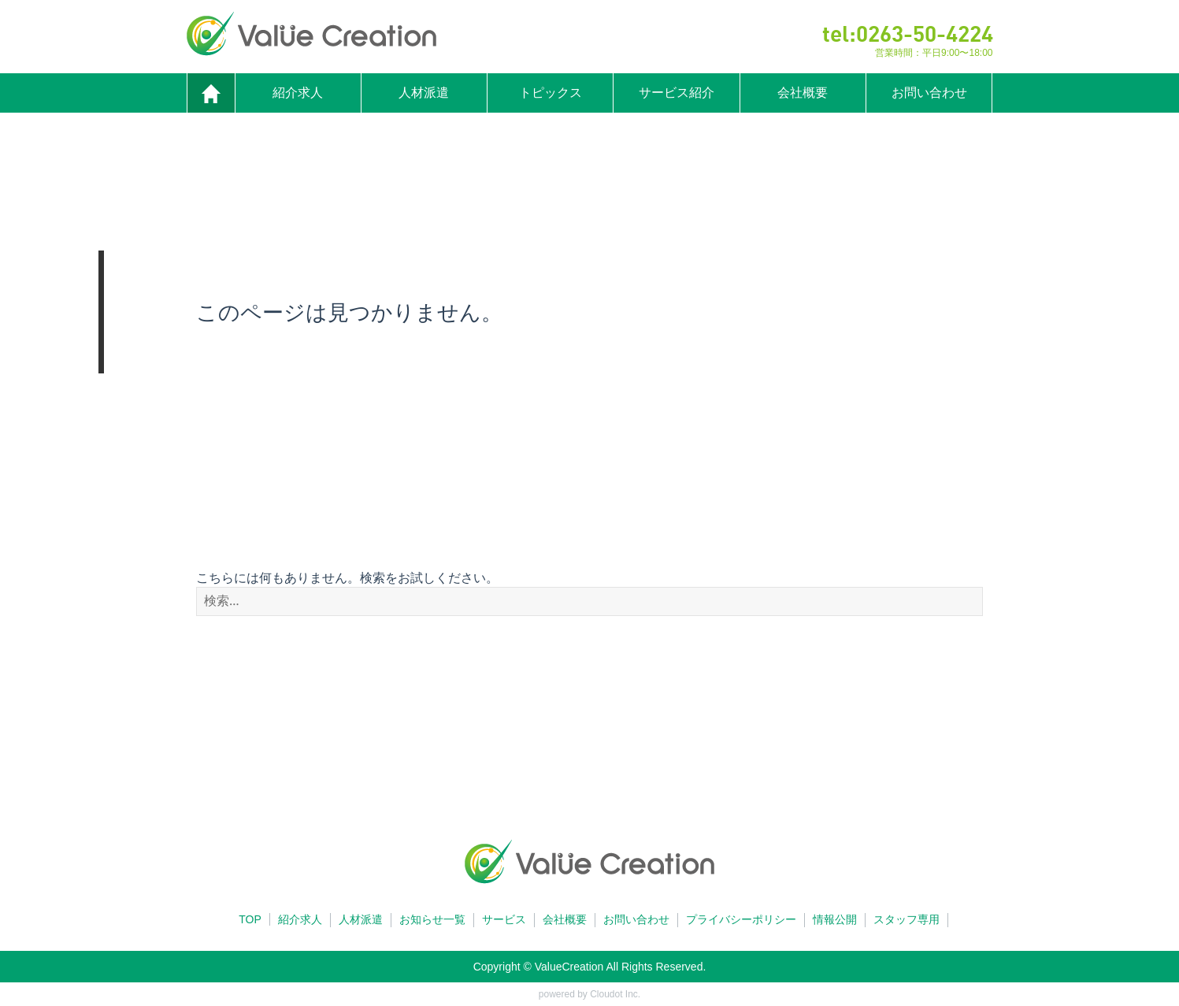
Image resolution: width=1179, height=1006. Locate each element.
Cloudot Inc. (615, 994)
